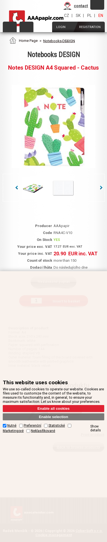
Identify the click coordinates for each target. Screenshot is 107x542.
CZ (66, 15)
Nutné (11, 426)
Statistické (56, 426)
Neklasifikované (43, 431)
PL (89, 15)
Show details (95, 428)
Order (26, 27)
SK (78, 15)
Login (60, 27)
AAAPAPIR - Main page (36, 18)
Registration (90, 27)
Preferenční (32, 426)
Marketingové (13, 431)
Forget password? (97, 4)
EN (100, 15)
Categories (10, 27)
